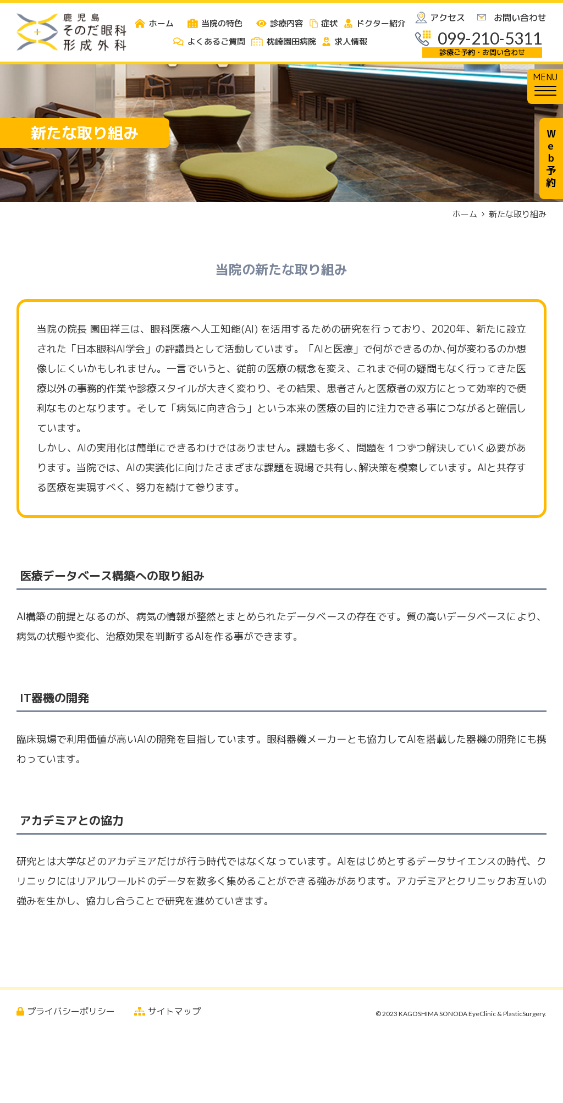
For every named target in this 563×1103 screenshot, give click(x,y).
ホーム (464, 214)
